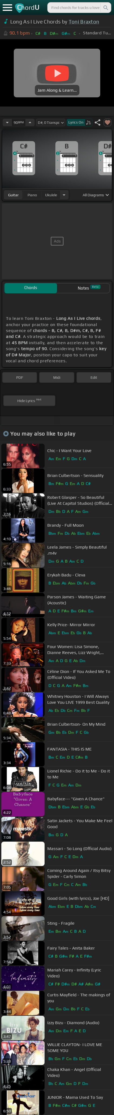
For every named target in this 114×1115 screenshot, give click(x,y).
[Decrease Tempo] (7, 122)
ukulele (51, 195)
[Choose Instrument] (64, 195)
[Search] (105, 7)
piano (32, 195)
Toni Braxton (84, 22)
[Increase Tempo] (30, 122)
